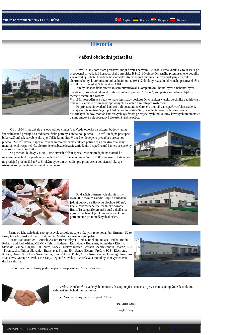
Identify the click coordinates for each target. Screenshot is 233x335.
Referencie (166, 328)
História (143, 328)
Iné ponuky (192, 328)
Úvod (133, 328)
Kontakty (179, 328)
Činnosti (153, 328)
